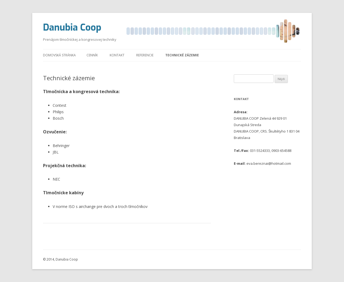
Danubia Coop (72, 27)
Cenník (92, 55)
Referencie (144, 55)
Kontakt (117, 55)
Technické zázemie (182, 55)
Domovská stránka (59, 55)
